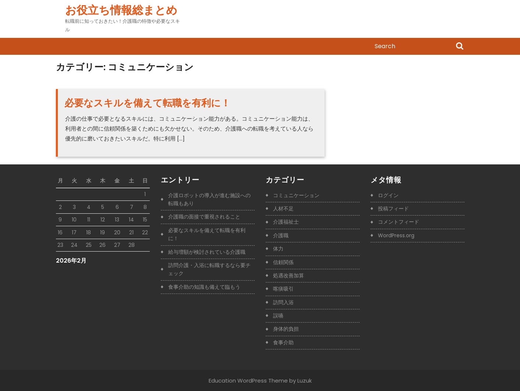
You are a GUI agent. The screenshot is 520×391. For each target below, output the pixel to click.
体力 (278, 248)
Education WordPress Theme (248, 380)
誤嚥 (278, 315)
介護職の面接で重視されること (204, 216)
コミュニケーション (296, 195)
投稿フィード (393, 208)
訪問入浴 (283, 302)
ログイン (388, 195)
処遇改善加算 (288, 275)
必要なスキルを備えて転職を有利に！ (147, 103)
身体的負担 (286, 329)
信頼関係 (283, 262)
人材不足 (283, 208)
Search (459, 46)
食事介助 (283, 342)
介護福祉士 (286, 221)
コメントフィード (398, 221)
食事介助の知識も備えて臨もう (204, 287)
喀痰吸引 (283, 288)
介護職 (281, 235)
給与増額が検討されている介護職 (206, 252)
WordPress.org (396, 235)
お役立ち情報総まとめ (121, 10)
